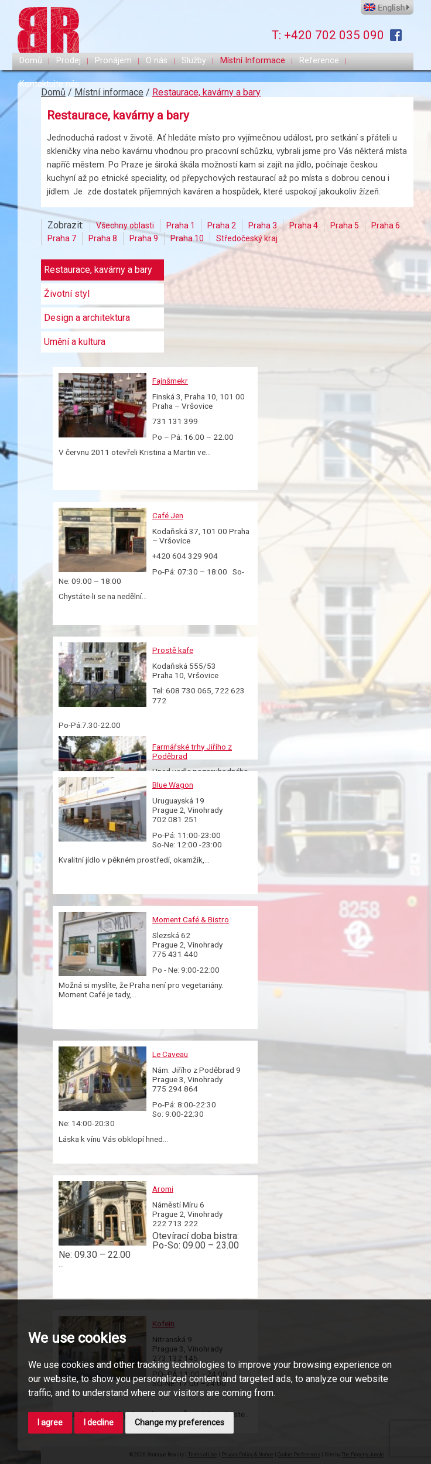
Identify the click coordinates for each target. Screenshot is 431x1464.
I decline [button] (99, 1422)
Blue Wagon (172, 784)
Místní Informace (252, 61)
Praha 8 (102, 238)
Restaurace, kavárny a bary (206, 92)
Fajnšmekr (170, 380)
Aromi (162, 1188)
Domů (30, 61)
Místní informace (108, 92)
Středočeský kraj (247, 238)
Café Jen (167, 515)
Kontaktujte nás (49, 84)
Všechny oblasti (125, 225)
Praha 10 (187, 238)
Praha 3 (262, 225)
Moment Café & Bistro (190, 919)
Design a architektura (87, 318)
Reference (319, 61)
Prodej (68, 61)
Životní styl (67, 294)
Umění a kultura (74, 342)
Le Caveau (170, 1054)
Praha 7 (61, 238)
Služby (194, 61)
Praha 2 (221, 225)
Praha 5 (344, 225)
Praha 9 (143, 238)
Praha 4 (303, 225)
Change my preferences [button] (179, 1422)
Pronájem (113, 61)
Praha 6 (385, 225)
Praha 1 (180, 225)
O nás (156, 61)
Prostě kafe (172, 650)
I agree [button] (50, 1422)
